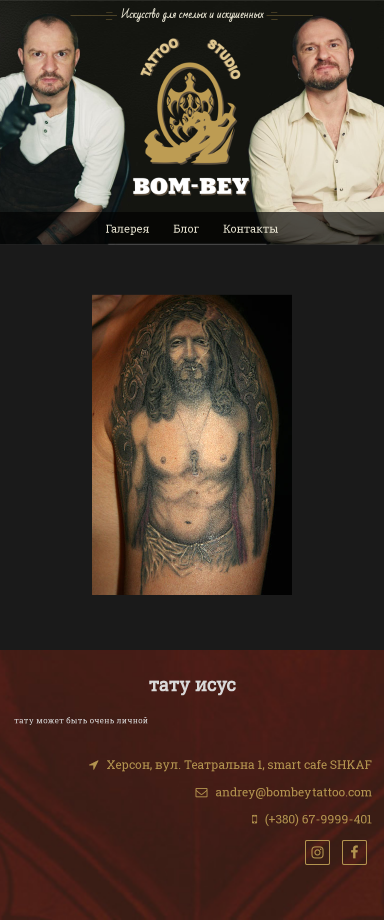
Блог (187, 228)
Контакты (250, 228)
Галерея (128, 228)
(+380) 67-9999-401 (318, 819)
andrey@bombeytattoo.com (294, 792)
